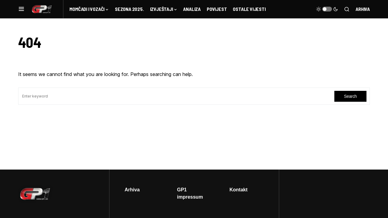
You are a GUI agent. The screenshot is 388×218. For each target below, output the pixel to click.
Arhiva (363, 9)
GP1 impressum (190, 193)
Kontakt (238, 190)
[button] (21, 9)
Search (350, 96)
